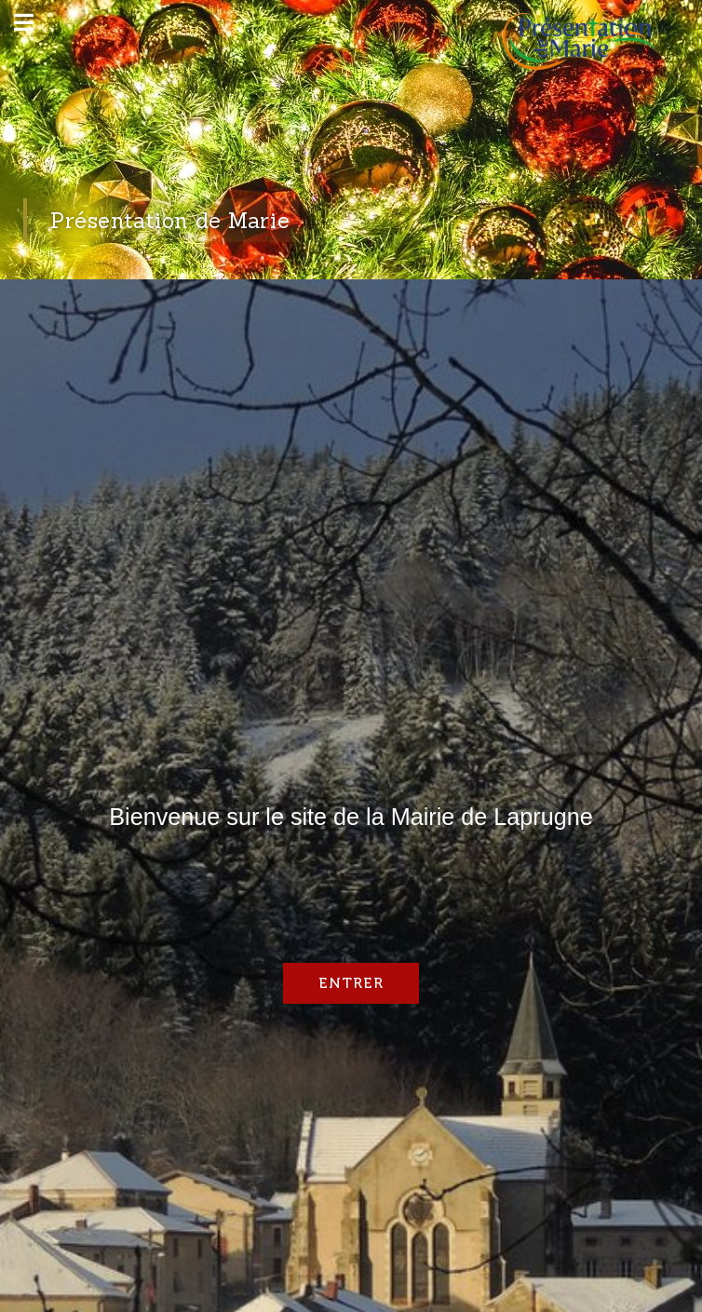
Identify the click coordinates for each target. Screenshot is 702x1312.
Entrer (351, 983)
